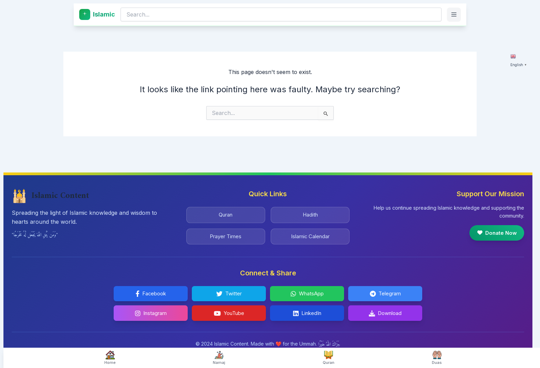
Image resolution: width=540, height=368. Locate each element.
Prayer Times (225, 234)
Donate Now (495, 229)
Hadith (310, 211)
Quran (225, 211)
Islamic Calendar (310, 234)
